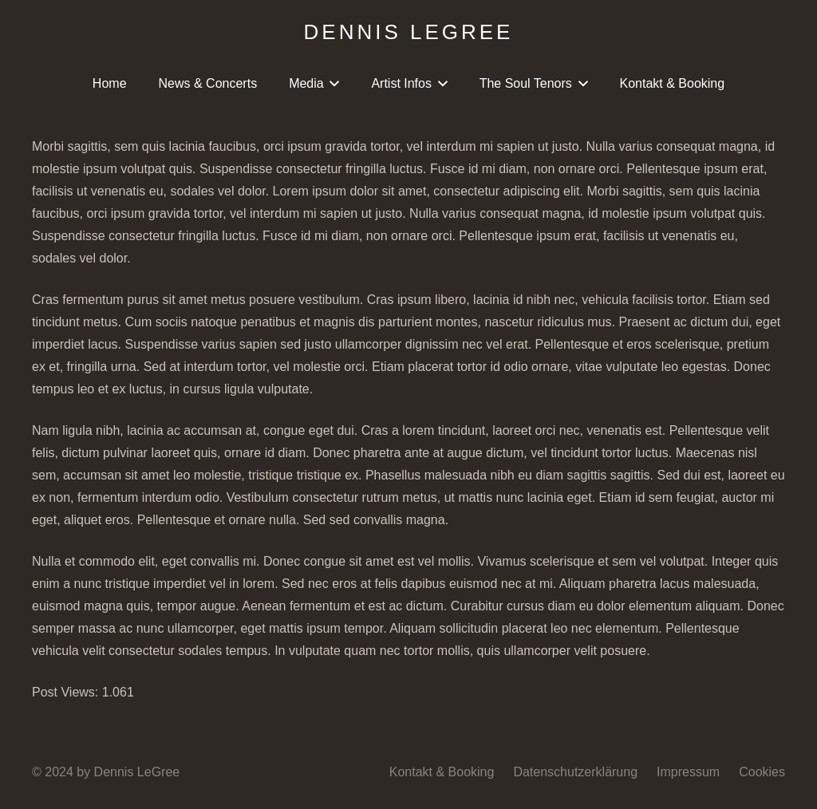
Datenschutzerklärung (575, 772)
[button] (332, 84)
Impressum (688, 772)
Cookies (762, 772)
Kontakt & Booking (442, 772)
